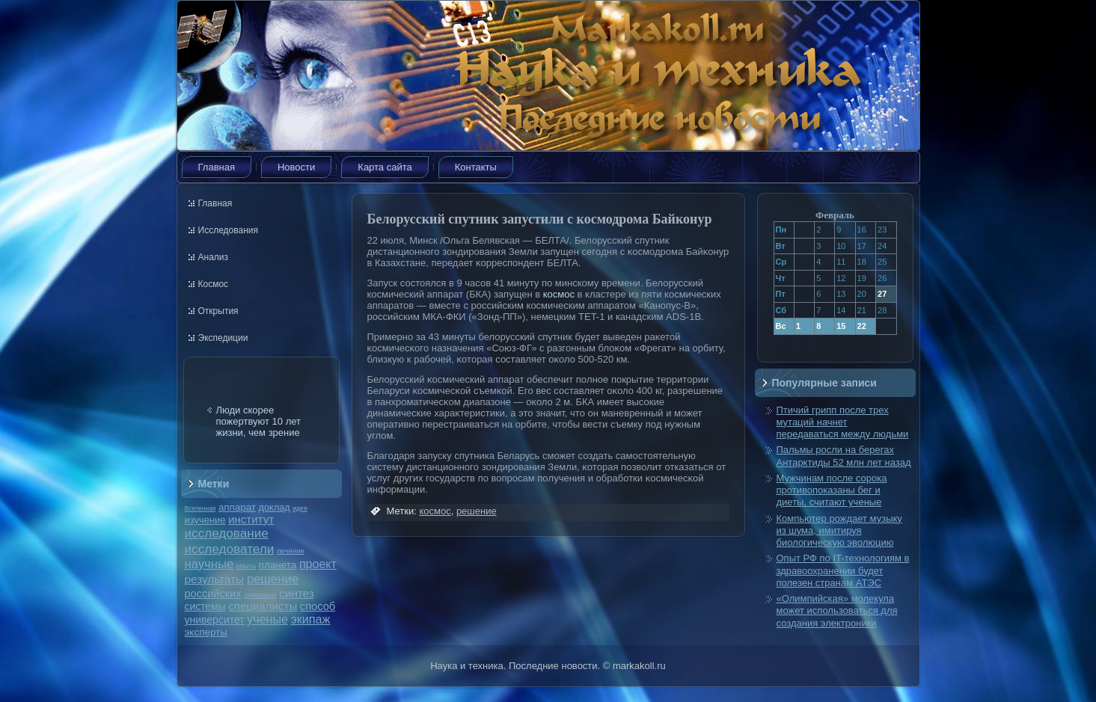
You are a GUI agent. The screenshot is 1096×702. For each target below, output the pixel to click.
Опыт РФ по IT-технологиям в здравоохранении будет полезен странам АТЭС (843, 570)
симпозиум (260, 595)
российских (213, 594)
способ (317, 606)
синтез (296, 593)
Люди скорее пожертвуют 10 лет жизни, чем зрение (258, 421)
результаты (215, 579)
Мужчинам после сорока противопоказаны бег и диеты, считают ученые (832, 490)
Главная (216, 167)
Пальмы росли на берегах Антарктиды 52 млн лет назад (844, 455)
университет (215, 620)
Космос (213, 284)
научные (209, 564)
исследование (227, 533)
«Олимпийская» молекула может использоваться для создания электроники (837, 611)
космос (559, 294)
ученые (267, 619)
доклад (274, 507)
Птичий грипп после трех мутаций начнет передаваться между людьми (843, 422)
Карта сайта (384, 167)
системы (205, 606)
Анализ (213, 257)
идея (300, 508)
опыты (246, 566)
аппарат (237, 507)
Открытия (218, 311)
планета (278, 564)
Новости (296, 167)
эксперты (206, 632)
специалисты (262, 606)
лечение (290, 550)
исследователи (230, 548)
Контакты (476, 167)
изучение (205, 520)
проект (318, 563)
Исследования (228, 230)
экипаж (310, 619)
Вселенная (200, 508)
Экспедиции (223, 338)
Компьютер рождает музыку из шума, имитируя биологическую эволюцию (839, 531)
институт (251, 519)
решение (273, 579)
